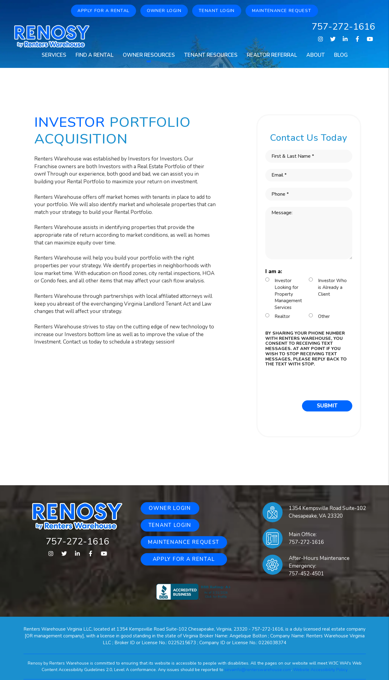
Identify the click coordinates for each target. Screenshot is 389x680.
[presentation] (312, 382)
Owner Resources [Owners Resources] (149, 55)
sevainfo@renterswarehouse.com (258, 670)
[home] (52, 35)
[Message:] (308, 233)
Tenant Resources (211, 55)
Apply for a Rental (103, 11)
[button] (320, 39)
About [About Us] (315, 55)
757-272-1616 (343, 26)
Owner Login (164, 11)
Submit (327, 405)
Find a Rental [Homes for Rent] (95, 55)
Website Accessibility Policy (320, 670)
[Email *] (308, 175)
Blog (341, 55)
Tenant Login (217, 11)
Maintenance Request (282, 11)
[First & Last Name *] (308, 156)
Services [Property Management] (54, 55)
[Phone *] (308, 194)
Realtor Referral (272, 55)
